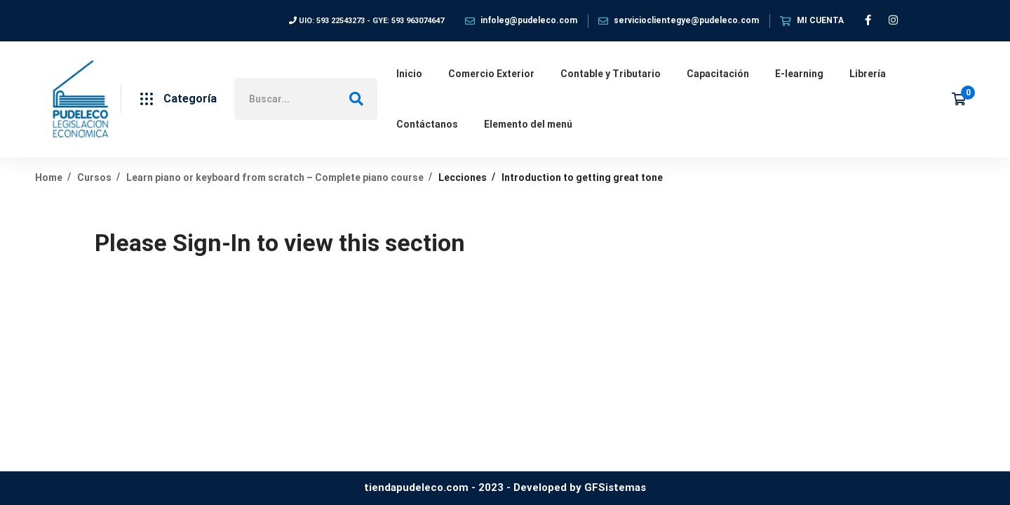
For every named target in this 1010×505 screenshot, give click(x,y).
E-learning (799, 73)
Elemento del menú (528, 124)
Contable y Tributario (610, 73)
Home (48, 177)
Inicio (409, 73)
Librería (867, 73)
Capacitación (718, 73)
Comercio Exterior (491, 73)
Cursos (94, 177)
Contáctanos (427, 124)
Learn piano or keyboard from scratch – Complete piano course (275, 177)
